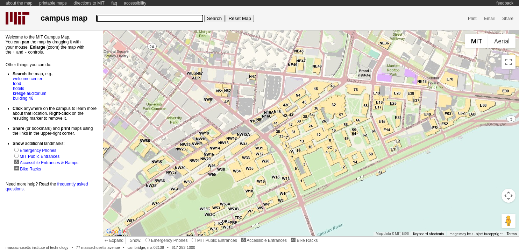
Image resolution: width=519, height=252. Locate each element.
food (17, 83)
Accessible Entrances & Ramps (46, 162)
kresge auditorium (29, 93)
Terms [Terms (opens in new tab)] (512, 234)
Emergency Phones (166, 240)
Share (507, 18)
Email (489, 18)
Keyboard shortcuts (428, 234)
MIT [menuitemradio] (476, 41)
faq (114, 3)
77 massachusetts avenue (98, 247)
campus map (64, 18)
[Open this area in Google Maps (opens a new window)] (116, 231)
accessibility (135, 3)
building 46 (23, 98)
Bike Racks (304, 240)
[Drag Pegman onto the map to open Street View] (509, 221)
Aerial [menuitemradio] (502, 41)
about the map (19, 3)
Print (472, 18)
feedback (504, 3)
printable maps (53, 3)
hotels (18, 88)
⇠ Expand (114, 240)
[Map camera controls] (509, 196)
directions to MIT (89, 3)
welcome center (27, 78)
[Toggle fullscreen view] (509, 62)
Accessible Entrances (264, 240)
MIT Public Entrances (214, 240)
